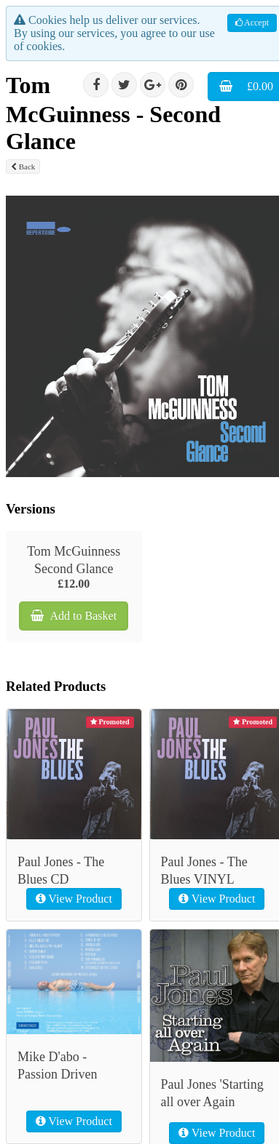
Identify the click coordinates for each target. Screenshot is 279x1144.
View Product (74, 898)
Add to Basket (74, 615)
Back (23, 166)
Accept (252, 22)
